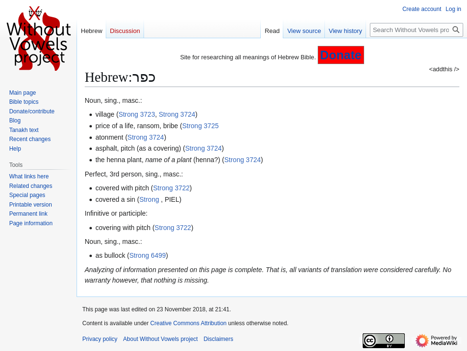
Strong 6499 (147, 255)
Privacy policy (99, 339)
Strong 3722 (171, 188)
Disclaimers (218, 339)
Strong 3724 (177, 114)
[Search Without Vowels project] (416, 30)
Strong (150, 199)
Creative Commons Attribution (188, 323)
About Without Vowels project (160, 339)
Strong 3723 (137, 114)
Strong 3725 (200, 126)
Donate (341, 55)
